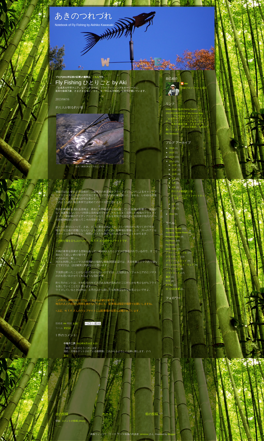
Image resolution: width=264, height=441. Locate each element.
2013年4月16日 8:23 (86, 343)
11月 (174, 169)
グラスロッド (173, 256)
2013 (172, 161)
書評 (168, 277)
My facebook (172, 133)
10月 (174, 174)
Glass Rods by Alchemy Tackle (181, 109)
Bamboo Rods (173, 236)
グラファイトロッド (176, 260)
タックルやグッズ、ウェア (180, 264)
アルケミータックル (176, 252)
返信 (66, 356)
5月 (174, 183)
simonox (144, 434)
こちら (95, 77)
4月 (174, 187)
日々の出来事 (173, 289)
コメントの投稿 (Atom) (73, 421)
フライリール (173, 269)
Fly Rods (170, 244)
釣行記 (67, 328)
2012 (172, 214)
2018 (172, 148)
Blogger (171, 434)
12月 (174, 165)
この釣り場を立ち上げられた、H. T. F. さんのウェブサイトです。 (93, 240)
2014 (172, 157)
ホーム (107, 414)
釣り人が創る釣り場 (182, 191)
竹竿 (168, 281)
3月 (174, 204)
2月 (174, 208)
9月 (174, 178)
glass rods (171, 248)
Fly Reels (170, 240)
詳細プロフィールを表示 (194, 88)
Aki (186, 83)
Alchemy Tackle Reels (177, 232)
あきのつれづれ (83, 15)
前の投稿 (151, 414)
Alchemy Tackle (174, 228)
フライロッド (173, 273)
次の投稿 (61, 414)
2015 (172, 152)
